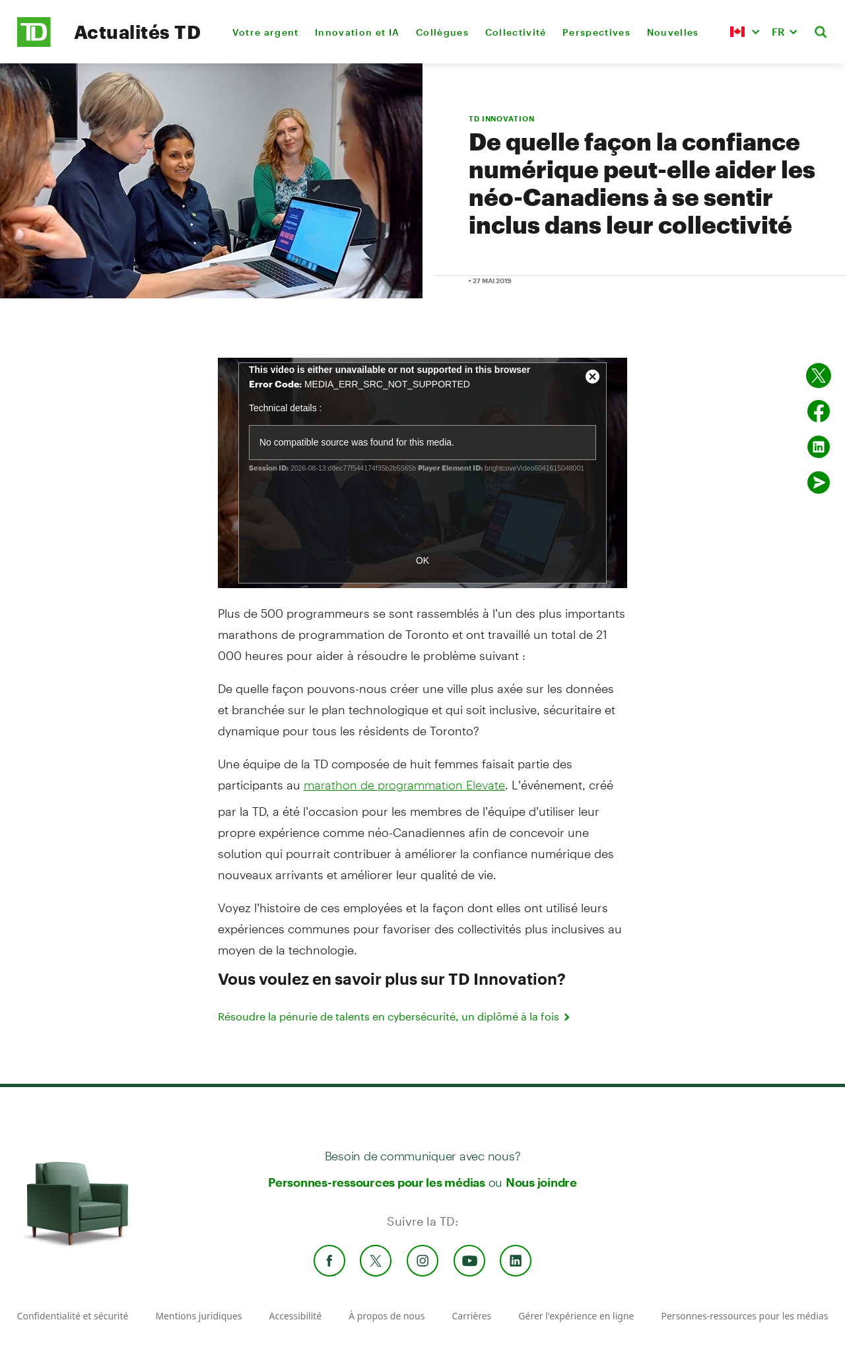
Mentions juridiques (198, 1316)
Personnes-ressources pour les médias (376, 1182)
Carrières (471, 1316)
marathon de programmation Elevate (404, 785)
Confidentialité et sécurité (73, 1316)
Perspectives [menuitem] (596, 32)
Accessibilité (295, 1316)
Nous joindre (541, 1182)
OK (422, 560)
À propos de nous (386, 1316)
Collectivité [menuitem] (516, 32)
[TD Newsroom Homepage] (34, 43)
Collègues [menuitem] (442, 32)
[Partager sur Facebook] (818, 411)
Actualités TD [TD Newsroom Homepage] (137, 31)
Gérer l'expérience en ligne (576, 1316)
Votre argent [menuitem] (265, 32)
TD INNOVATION (501, 118)
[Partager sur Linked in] (818, 447)
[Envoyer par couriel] (818, 482)
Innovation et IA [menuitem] (357, 32)
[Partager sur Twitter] (818, 375)
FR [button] (778, 31)
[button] (744, 32)
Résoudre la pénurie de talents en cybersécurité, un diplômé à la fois (395, 1016)
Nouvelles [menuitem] (673, 32)
